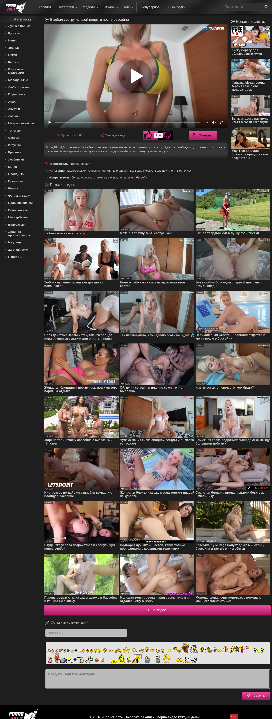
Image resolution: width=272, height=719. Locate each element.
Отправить (256, 695)
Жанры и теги (59, 177)
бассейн (141, 177)
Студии (111, 7)
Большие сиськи (20, 202)
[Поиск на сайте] (267, 7)
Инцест (13, 40)
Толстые (14, 130)
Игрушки (14, 145)
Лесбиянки (16, 159)
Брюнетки (15, 181)
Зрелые (14, 47)
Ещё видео (157, 610)
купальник (127, 177)
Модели (91, 7)
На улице (15, 242)
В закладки (176, 7)
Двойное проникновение (19, 233)
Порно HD (15, 256)
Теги (128, 7)
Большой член (19, 210)
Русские (14, 33)
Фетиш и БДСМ (19, 195)
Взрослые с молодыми (16, 71)
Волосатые (16, 224)
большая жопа (81, 177)
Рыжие (13, 188)
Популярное (150, 7)
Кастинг (14, 62)
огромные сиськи (105, 177)
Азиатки (14, 108)
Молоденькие (18, 80)
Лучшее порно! (19, 26)
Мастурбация (18, 217)
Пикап (12, 54)
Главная (45, 7)
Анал (12, 101)
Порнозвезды (59, 163)
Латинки (14, 116)
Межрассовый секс (22, 123)
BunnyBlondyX (80, 163)
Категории (68, 7)
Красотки (15, 152)
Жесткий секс (18, 249)
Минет (12, 166)
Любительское (19, 87)
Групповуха (16, 94)
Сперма (13, 137)
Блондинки (16, 174)
